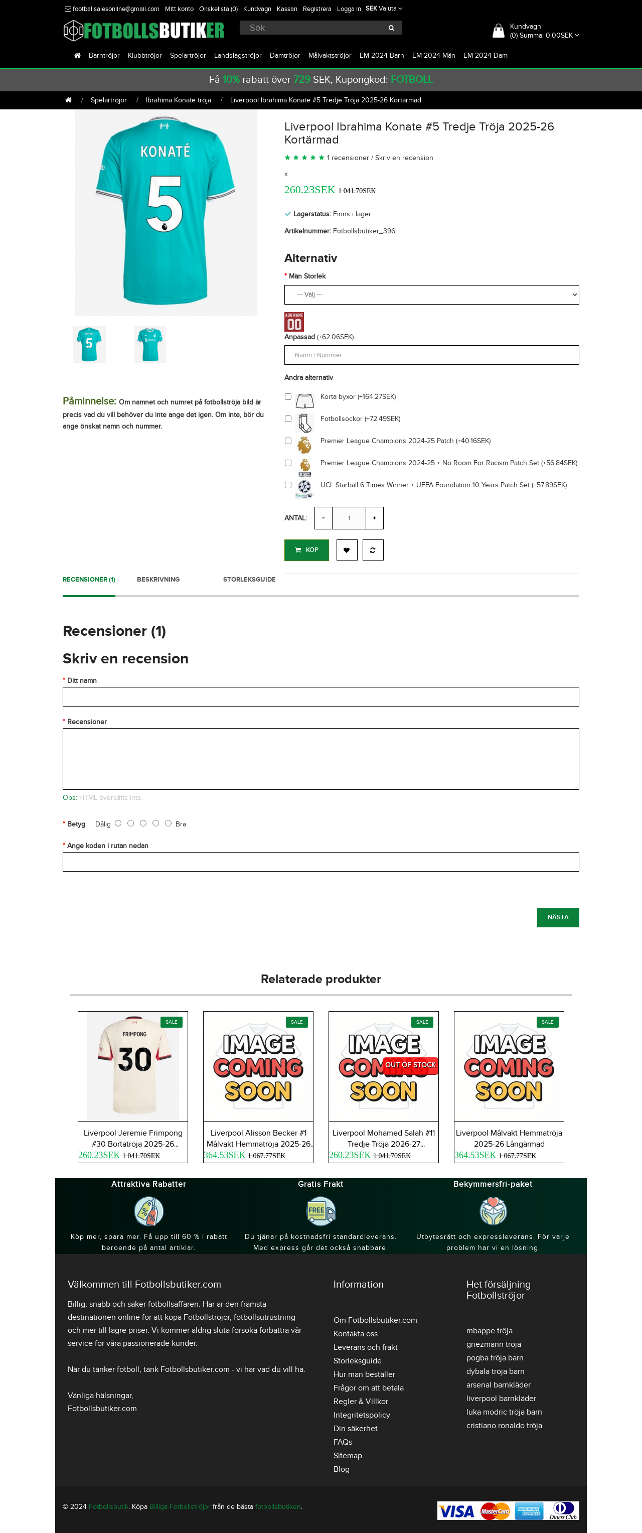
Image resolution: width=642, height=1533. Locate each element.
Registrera (317, 9)
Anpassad (299, 337)
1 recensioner (348, 158)
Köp (306, 550)
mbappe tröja (489, 1329)
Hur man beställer (364, 1372)
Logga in (349, 9)
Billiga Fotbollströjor (180, 1504)
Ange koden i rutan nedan (107, 844)
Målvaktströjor (330, 55)
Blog (342, 1467)
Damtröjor (285, 55)
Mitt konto (179, 9)
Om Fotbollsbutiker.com (375, 1318)
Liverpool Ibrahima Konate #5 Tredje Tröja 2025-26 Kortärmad (325, 100)
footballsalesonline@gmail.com (112, 9)
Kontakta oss (356, 1332)
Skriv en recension (404, 158)
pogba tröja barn (495, 1356)
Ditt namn (82, 678)
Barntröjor (104, 55)
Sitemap (348, 1454)
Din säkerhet (356, 1427)
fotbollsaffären (173, 1302)
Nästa (558, 915)
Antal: (295, 518)
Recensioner (87, 720)
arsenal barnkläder (498, 1383)
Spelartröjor (188, 55)
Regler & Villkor (361, 1400)
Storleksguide (249, 578)
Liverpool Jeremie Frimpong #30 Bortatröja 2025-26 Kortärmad (133, 1142)
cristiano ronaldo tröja (504, 1424)
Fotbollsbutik (108, 1504)
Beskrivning (158, 578)
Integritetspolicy (362, 1413)
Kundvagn (257, 9)
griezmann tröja (493, 1342)
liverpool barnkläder (501, 1396)
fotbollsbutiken (278, 1504)
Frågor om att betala (369, 1386)
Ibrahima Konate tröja (178, 100)
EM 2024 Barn (382, 55)
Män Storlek (307, 276)
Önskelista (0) (218, 9)
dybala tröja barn (495, 1369)
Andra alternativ (308, 377)
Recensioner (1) (89, 578)
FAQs (343, 1440)
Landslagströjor (238, 55)
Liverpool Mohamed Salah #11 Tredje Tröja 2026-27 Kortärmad (384, 1142)
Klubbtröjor (145, 55)
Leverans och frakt (366, 1345)
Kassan (287, 9)
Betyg (76, 822)
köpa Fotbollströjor (197, 1315)
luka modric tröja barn (504, 1410)
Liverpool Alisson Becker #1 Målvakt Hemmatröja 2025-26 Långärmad (258, 1142)
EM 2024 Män (433, 55)
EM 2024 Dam (485, 55)
